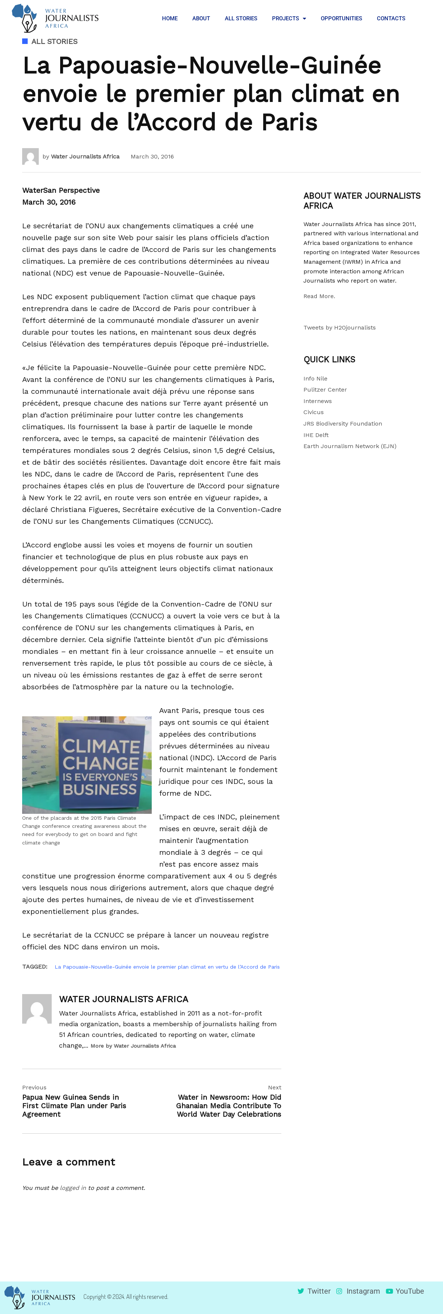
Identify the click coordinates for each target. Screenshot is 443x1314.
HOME (170, 18)
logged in (73, 1187)
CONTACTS (391, 18)
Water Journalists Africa (85, 156)
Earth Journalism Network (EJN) (349, 446)
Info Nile (315, 378)
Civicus (313, 412)
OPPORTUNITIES (341, 18)
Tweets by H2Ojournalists (339, 327)
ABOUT (201, 18)
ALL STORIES (241, 18)
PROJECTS (289, 18)
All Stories (54, 41)
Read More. (319, 296)
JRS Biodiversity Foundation (342, 423)
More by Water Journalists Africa (133, 1046)
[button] (424, 18)
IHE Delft (316, 434)
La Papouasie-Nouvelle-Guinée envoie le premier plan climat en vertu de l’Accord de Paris (167, 967)
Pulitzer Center (325, 389)
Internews (317, 401)
